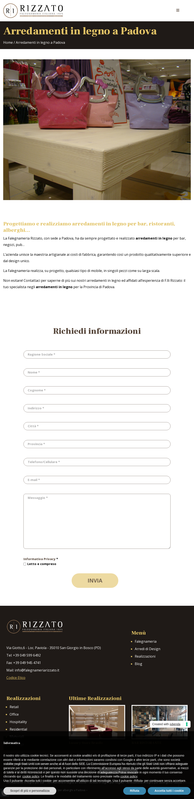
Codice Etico (15, 677)
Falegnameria (145, 641)
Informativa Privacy (39, 559)
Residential (18, 729)
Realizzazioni (145, 656)
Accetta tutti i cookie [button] (169, 790)
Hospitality (18, 721)
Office (14, 714)
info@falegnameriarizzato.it (37, 670)
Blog (138, 663)
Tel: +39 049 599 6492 (23, 655)
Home (8, 42)
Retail (14, 707)
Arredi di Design (147, 648)
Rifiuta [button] (134, 790)
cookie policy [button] (30, 776)
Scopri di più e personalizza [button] (29, 790)
